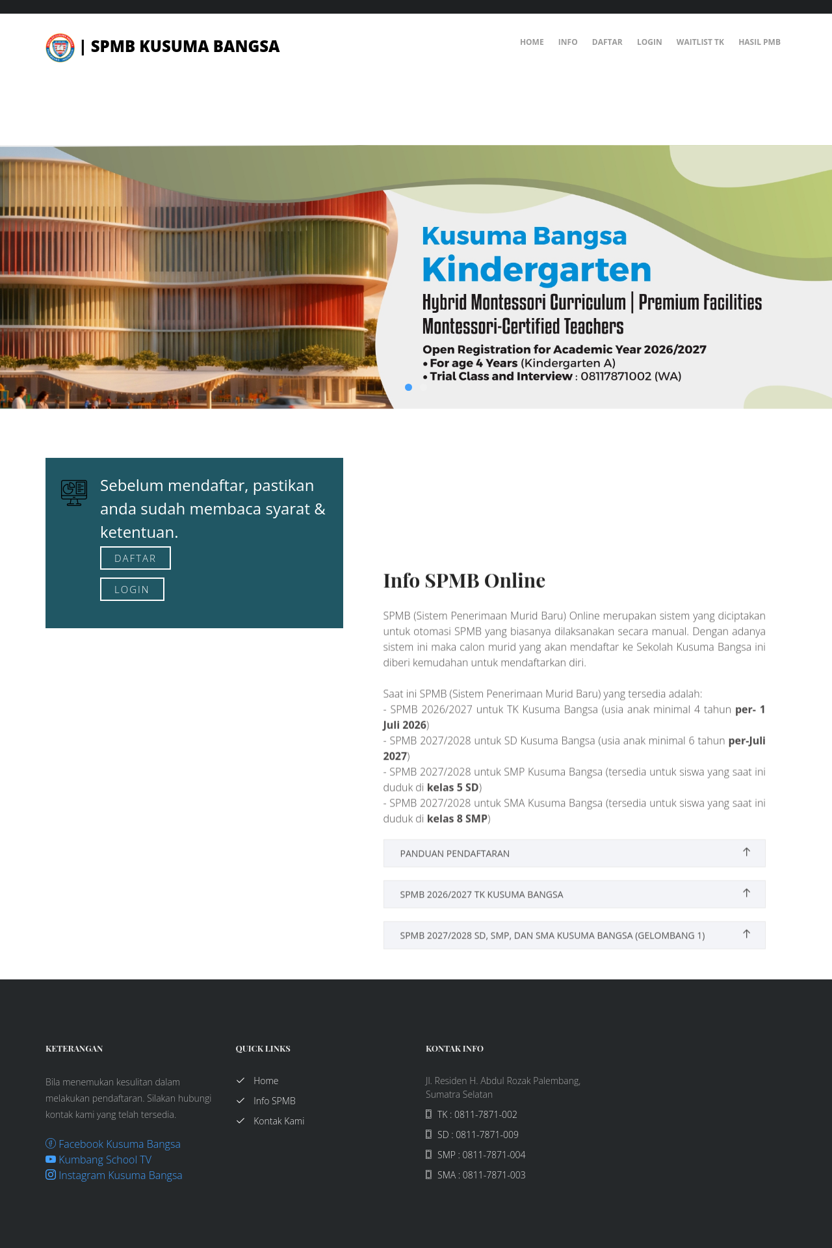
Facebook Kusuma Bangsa (113, 1144)
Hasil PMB (759, 41)
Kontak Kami (270, 1121)
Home (532, 41)
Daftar (607, 41)
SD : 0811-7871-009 (472, 1134)
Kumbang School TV (98, 1159)
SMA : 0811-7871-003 (476, 1175)
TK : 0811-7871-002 (471, 1114)
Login (649, 41)
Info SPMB (266, 1101)
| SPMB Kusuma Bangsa (163, 46)
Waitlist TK (700, 41)
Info (568, 41)
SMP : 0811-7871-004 (475, 1154)
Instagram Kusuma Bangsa (114, 1175)
